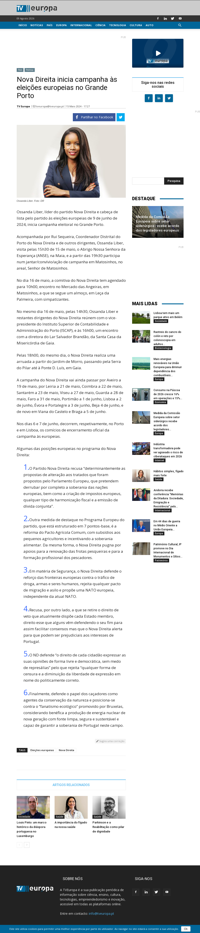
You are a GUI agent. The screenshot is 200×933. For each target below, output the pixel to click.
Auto (149, 25)
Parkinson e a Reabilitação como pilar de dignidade (108, 827)
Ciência (100, 25)
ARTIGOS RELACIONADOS (71, 784)
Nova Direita (66, 750)
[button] (180, 25)
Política (29, 69)
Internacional (81, 25)
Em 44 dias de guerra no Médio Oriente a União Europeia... (167, 525)
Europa (61, 25)
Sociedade (24, 816)
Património (161, 560)
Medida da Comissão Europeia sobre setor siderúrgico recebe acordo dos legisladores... (167, 421)
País (50, 25)
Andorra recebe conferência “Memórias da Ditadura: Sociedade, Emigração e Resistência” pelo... (169, 498)
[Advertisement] (71, 50)
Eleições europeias (42, 750)
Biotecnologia (163, 348)
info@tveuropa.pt (101, 913)
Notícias (36, 25)
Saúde (59, 816)
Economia (160, 402)
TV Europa (23, 106)
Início (22, 25)
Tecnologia (117, 25)
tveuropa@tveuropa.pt (50, 106)
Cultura (136, 25)
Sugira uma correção (110, 741)
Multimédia (26, 32)
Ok (185, 929)
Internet (159, 460)
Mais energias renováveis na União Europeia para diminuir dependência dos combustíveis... (168, 367)
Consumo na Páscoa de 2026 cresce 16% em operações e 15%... (168, 394)
